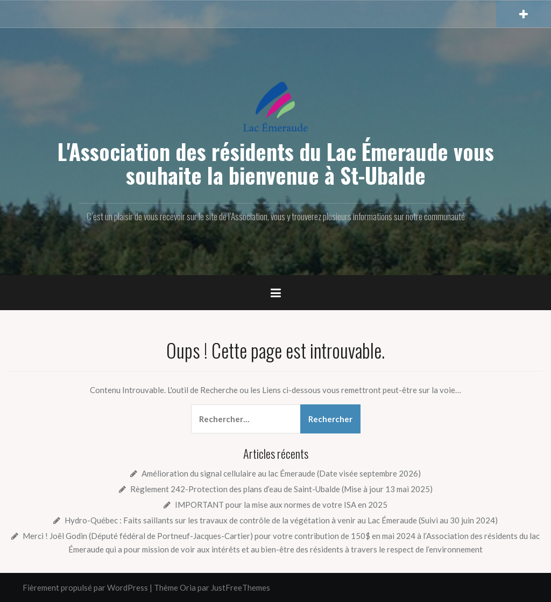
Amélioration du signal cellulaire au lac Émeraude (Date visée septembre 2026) (281, 473)
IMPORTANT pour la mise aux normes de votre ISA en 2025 (281, 504)
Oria (188, 587)
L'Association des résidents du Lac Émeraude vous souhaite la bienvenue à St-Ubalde (276, 163)
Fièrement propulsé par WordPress (85, 587)
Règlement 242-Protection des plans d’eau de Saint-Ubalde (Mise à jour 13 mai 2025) (281, 489)
